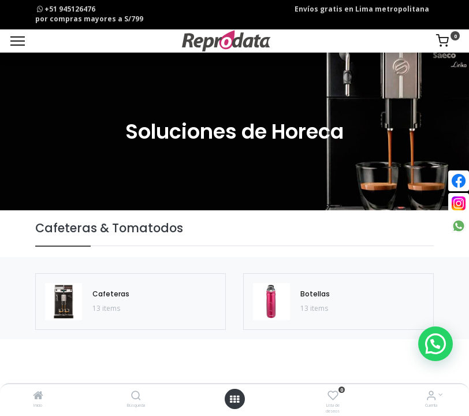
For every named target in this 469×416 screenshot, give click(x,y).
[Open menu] (234, 399)
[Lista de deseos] (332, 397)
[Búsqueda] (136, 397)
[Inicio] (38, 397)
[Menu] (17, 41)
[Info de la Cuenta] (431, 397)
